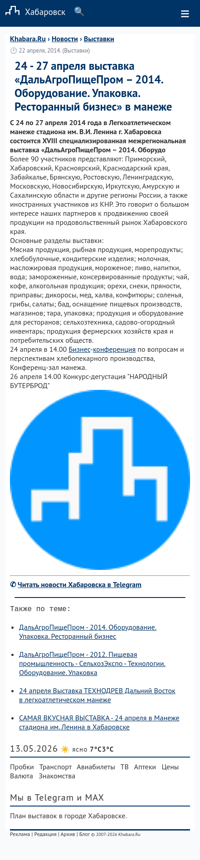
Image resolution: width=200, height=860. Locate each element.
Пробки (22, 768)
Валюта (21, 777)
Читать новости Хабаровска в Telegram (79, 584)
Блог (84, 835)
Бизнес (79, 349)
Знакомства (57, 777)
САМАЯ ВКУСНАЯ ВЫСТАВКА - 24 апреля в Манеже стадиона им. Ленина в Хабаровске (99, 724)
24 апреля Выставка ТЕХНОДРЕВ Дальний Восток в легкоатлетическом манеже (97, 697)
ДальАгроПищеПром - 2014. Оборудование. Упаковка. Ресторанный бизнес (87, 633)
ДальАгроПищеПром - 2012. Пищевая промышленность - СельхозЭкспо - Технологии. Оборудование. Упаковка (92, 665)
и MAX (90, 799)
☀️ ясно (87, 751)
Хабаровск (32, 11)
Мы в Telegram (42, 799)
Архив (67, 835)
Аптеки (145, 768)
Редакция (45, 835)
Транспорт (55, 768)
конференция (114, 349)
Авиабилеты (96, 768)
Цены (170, 768)
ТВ (125, 768)
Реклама (20, 835)
